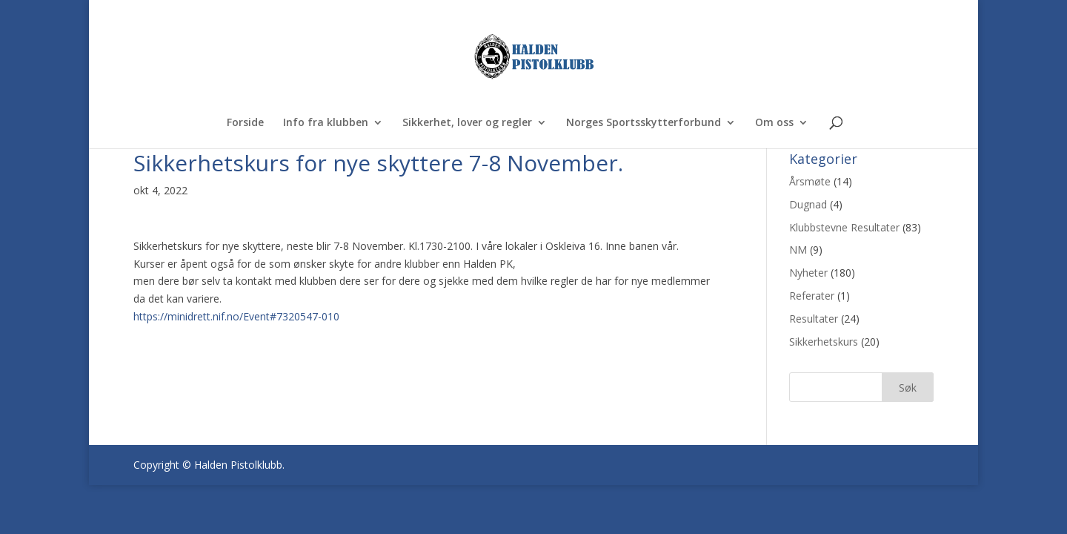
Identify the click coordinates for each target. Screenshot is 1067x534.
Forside (245, 123)
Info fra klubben (325, 123)
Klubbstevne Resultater (844, 227)
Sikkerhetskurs (823, 341)
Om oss (774, 123)
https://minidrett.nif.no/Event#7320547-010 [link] (236, 316)
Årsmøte (810, 181)
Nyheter (808, 273)
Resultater (813, 319)
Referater (811, 296)
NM (798, 250)
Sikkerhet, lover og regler (467, 123)
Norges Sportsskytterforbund (643, 123)
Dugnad (808, 204)
